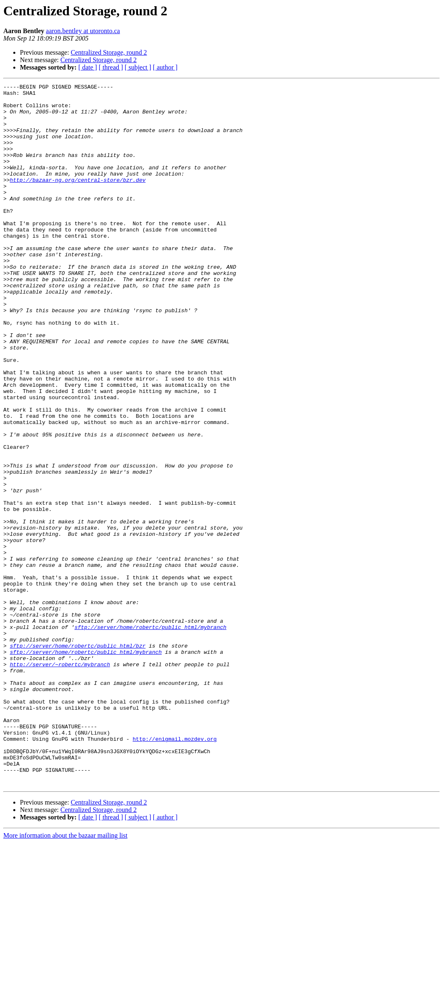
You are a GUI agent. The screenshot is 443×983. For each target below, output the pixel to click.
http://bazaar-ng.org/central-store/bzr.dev (78, 199)
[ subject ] (138, 67)
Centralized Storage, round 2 (109, 52)
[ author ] (165, 67)
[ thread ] (111, 67)
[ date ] (87, 67)
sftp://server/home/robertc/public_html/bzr (78, 758)
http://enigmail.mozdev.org (175, 870)
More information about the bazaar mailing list (65, 975)
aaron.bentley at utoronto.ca (83, 30)
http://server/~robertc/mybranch (60, 781)
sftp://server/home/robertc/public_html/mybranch (151, 736)
